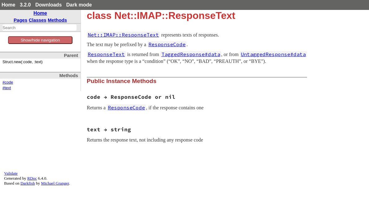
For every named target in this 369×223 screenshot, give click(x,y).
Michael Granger (55, 183)
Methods (57, 20)
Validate (11, 173)
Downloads (48, 4)
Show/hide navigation (40, 40)
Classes (37, 20)
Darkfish (27, 183)
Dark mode (79, 4)
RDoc (32, 178)
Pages (21, 20)
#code (7, 82)
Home (8, 4)
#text (6, 88)
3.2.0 (25, 4)
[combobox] (39, 27)
